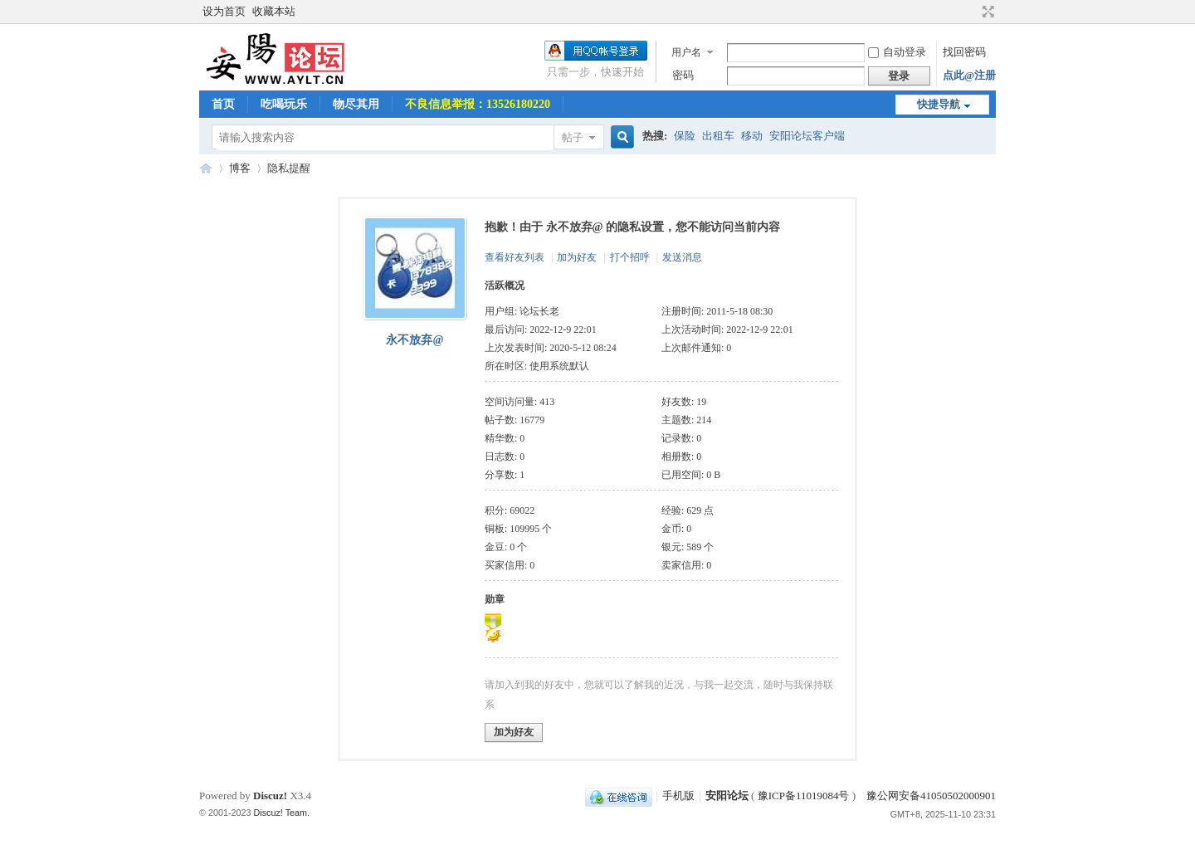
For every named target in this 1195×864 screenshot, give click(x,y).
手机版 (678, 795)
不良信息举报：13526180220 (477, 104)
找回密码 (964, 52)
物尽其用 (356, 104)
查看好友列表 (514, 257)
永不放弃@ (414, 340)
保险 (684, 135)
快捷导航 (938, 104)
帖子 (572, 137)
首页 (223, 104)
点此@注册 (969, 75)
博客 (240, 168)
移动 (752, 135)
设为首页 (224, 11)
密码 (683, 75)
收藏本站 (273, 11)
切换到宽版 (986, 11)
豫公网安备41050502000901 (930, 795)
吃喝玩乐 (284, 104)
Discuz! (270, 795)
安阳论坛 (205, 168)
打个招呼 (630, 257)
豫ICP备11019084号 (804, 795)
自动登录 (897, 52)
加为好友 (577, 257)
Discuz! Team (281, 813)
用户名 (686, 52)
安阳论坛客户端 (807, 135)
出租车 (718, 135)
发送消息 (682, 257)
